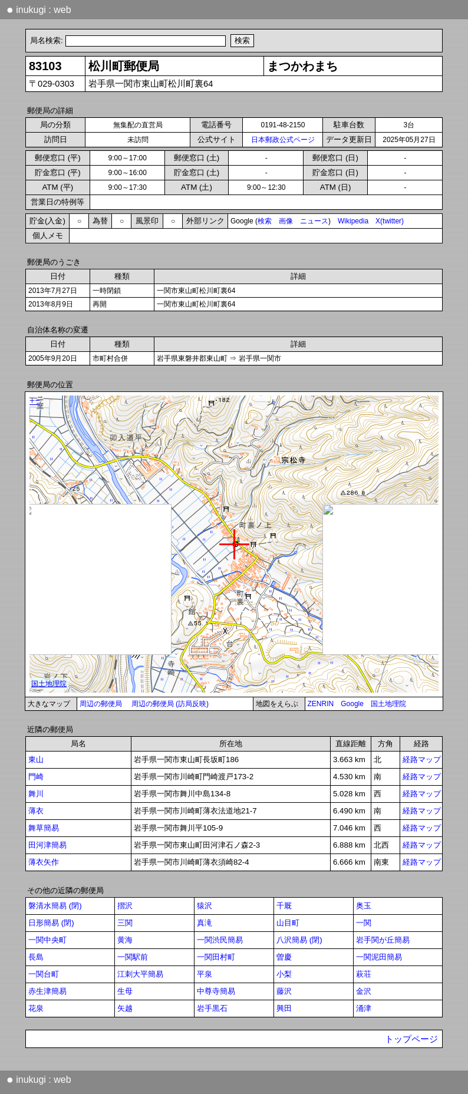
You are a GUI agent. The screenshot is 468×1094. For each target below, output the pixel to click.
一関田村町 (216, 957)
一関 (363, 922)
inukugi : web (38, 9)
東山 (36, 759)
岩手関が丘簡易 (383, 939)
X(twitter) (389, 221)
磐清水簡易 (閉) (55, 905)
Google (352, 704)
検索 (265, 221)
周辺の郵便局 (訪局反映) (170, 704)
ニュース (314, 221)
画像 (286, 221)
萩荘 (363, 974)
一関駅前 (132, 957)
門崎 (36, 776)
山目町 (287, 922)
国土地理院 (388, 704)
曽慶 (284, 957)
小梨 (284, 974)
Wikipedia (353, 221)
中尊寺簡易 (216, 991)
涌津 (363, 1008)
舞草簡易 (43, 827)
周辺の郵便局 (101, 704)
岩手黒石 (212, 1008)
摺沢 (125, 905)
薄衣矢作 (43, 862)
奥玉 (363, 905)
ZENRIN (321, 704)
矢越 (125, 1008)
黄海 (125, 939)
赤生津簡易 (47, 991)
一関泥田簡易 (379, 957)
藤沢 (284, 991)
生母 (125, 991)
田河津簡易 (47, 845)
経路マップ (422, 759)
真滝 (204, 922)
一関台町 (43, 974)
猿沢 (204, 905)
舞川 (36, 793)
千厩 (284, 905)
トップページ (411, 1039)
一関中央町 (47, 939)
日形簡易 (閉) (51, 922)
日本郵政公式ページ (283, 140)
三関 (125, 922)
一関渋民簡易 (220, 939)
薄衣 (36, 810)
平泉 (204, 974)
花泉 (36, 1008)
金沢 (363, 991)
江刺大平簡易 (140, 974)
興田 (284, 1008)
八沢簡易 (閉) (299, 939)
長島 (36, 957)
